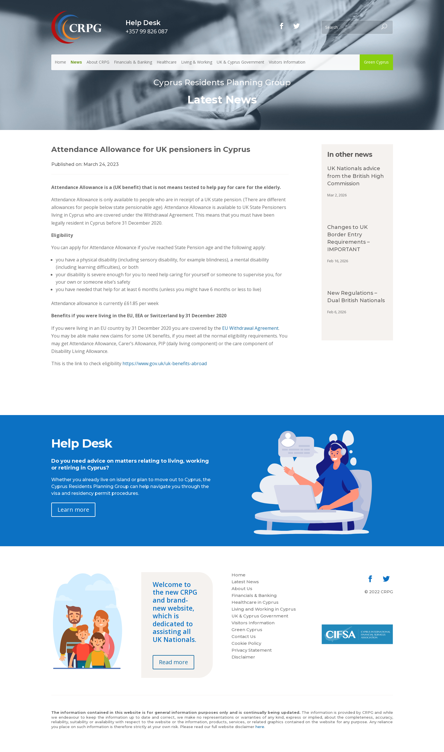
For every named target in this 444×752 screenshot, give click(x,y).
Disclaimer (243, 657)
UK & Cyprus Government (240, 62)
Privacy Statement (252, 650)
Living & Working (196, 62)
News (76, 62)
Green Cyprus (376, 62)
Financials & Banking (133, 62)
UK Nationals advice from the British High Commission (355, 175)
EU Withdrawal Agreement (250, 328)
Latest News (245, 582)
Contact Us (244, 637)
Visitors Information (287, 62)
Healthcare (167, 62)
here (259, 726)
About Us (242, 589)
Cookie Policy (246, 643)
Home (60, 62)
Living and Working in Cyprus (264, 609)
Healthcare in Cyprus (255, 602)
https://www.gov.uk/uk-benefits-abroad (164, 363)
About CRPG (98, 62)
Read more (173, 662)
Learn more (73, 509)
